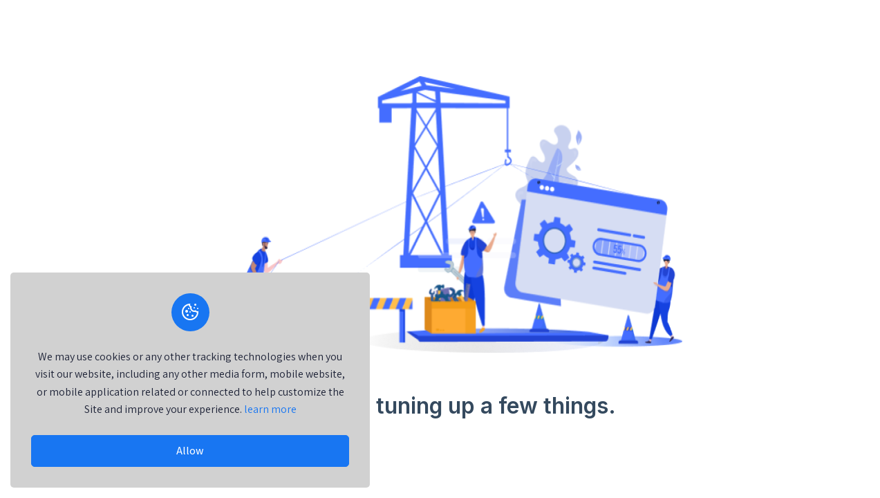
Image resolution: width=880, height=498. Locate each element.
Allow (190, 450)
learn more (270, 409)
